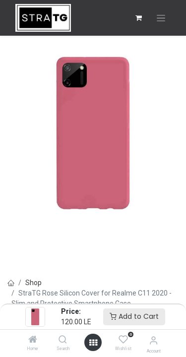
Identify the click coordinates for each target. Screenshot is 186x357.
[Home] (32, 340)
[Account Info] (153, 340)
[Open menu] (93, 343)
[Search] (62, 340)
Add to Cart (134, 316)
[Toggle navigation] (161, 18)
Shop (33, 283)
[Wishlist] (123, 340)
